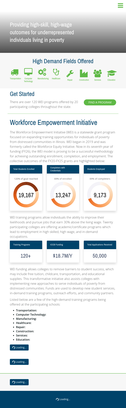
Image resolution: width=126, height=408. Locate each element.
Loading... (19, 348)
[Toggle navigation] (119, 6)
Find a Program (99, 102)
